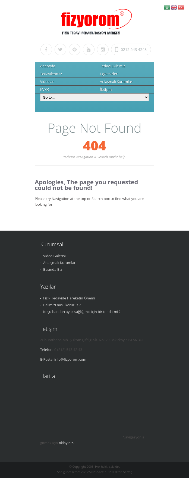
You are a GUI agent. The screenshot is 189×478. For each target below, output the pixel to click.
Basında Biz (52, 269)
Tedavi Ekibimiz (112, 65)
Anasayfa (47, 65)
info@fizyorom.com (70, 359)
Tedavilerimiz (51, 73)
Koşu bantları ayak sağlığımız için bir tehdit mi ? (81, 311)
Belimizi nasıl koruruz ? (62, 304)
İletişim (106, 89)
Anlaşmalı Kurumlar (116, 81)
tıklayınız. (66, 442)
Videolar (47, 81)
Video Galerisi (54, 255)
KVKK (44, 89)
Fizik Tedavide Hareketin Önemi (69, 298)
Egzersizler (108, 73)
